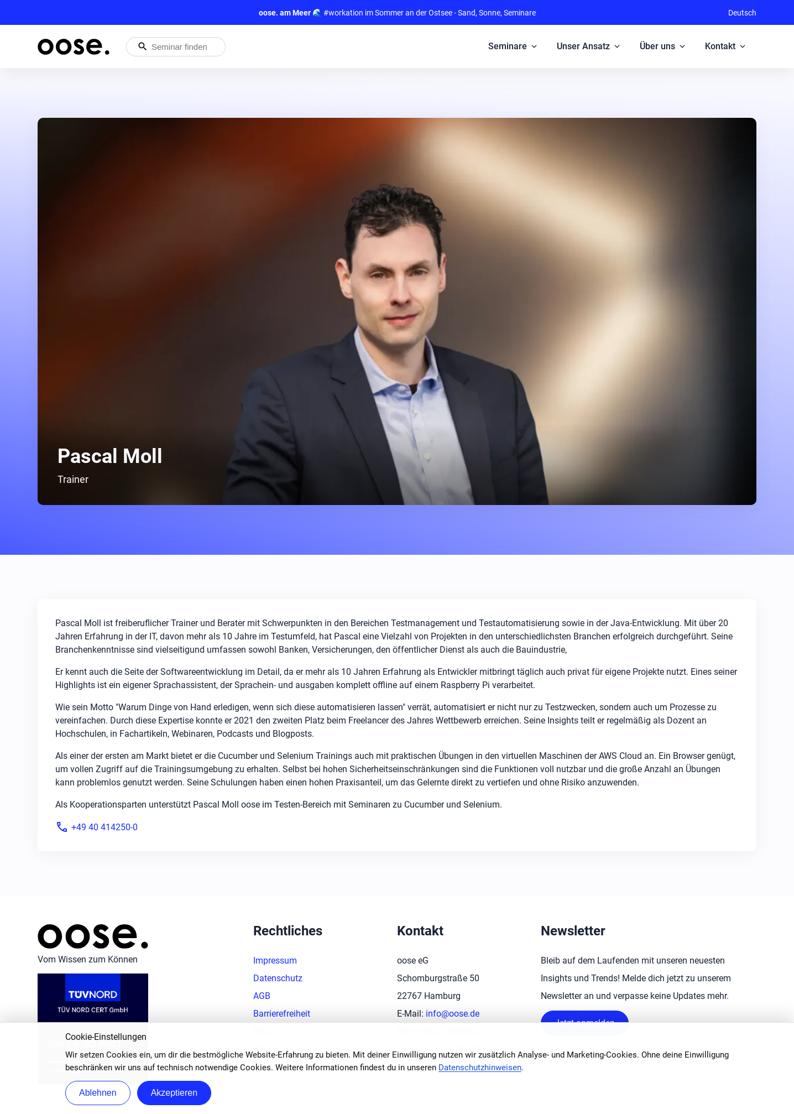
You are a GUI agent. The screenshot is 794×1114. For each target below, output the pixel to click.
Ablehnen (98, 1092)
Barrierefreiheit (281, 1013)
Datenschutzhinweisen (479, 1068)
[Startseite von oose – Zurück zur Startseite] (73, 46)
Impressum (275, 960)
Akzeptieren (174, 1092)
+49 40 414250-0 (96, 827)
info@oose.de (452, 1013)
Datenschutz (277, 978)
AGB (261, 996)
